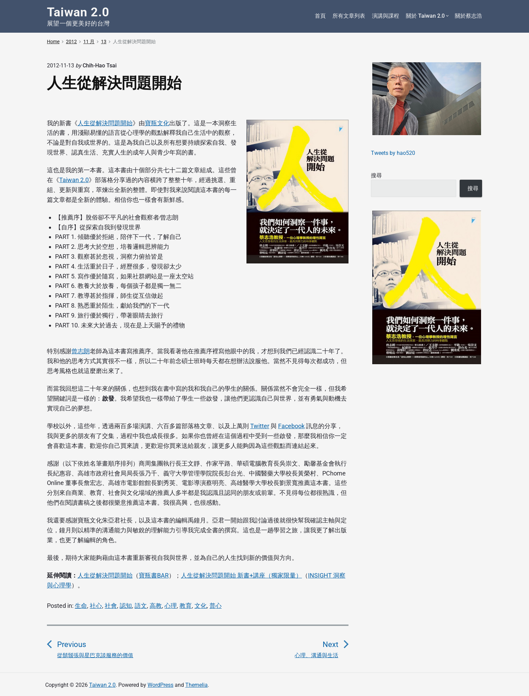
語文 (141, 605)
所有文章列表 (348, 16)
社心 (96, 605)
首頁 (320, 16)
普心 (215, 605)
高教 (156, 605)
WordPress (160, 685)
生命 (81, 605)
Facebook (291, 426)
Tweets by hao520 (393, 153)
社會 (111, 605)
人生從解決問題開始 (105, 123)
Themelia (196, 685)
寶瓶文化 (157, 123)
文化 (200, 605)
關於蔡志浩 (468, 16)
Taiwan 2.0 (74, 179)
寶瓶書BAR (154, 575)
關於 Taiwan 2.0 (427, 16)
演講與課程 (385, 16)
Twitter (259, 426)
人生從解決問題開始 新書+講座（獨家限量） (241, 575)
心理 (171, 605)
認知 (126, 605)
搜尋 (376, 175)
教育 (186, 605)
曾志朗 (80, 351)
